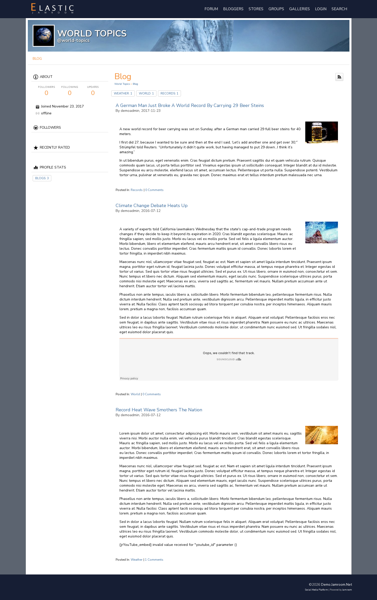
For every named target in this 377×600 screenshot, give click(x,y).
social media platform (316, 589)
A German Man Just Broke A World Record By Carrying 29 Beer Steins (190, 105)
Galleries (299, 8)
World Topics (122, 84)
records (137, 190)
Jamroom (347, 589)
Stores (256, 8)
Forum (211, 8)
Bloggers (233, 8)
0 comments (154, 190)
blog (37, 58)
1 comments (154, 560)
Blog (135, 84)
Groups (276, 8)
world (135, 394)
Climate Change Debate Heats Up (152, 205)
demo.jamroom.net (336, 584)
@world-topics (73, 40)
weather (136, 560)
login (320, 8)
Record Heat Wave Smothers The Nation (159, 410)
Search (339, 8)
